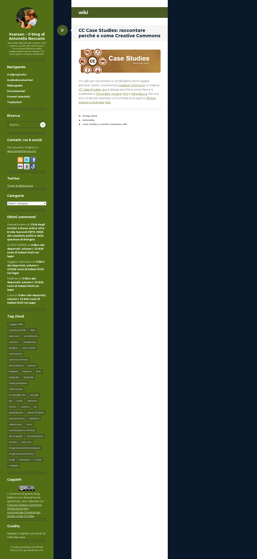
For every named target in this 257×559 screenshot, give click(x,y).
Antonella (88, 120)
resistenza (34, 418)
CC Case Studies (90, 89)
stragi (12, 459)
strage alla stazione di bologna (24, 447)
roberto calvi (15, 424)
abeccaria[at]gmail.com (21, 151)
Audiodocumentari (20, 80)
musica (116, 94)
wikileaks (13, 465)
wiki (124, 124)
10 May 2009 (89, 116)
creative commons (18, 359)
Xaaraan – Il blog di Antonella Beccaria (27, 36)
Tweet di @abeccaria (20, 185)
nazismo (25, 406)
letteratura (139, 94)
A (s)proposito (16, 74)
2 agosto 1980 (16, 324)
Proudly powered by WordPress (27, 547)
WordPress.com (35, 550)
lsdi (10, 400)
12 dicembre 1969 (17, 330)
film (125, 94)
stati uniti (26, 442)
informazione (16, 389)
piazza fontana (17, 418)
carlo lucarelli (28, 347)
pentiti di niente (36, 412)
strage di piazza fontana (21, 453)
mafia (20, 400)
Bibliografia (14, 85)
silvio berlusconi (35, 436)
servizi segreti (16, 436)
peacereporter (16, 412)
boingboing (29, 342)
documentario (16, 365)
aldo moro (14, 336)
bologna (13, 347)
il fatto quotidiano (18, 383)
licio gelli (34, 395)
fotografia (14, 377)
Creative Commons (131, 85)
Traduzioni (14, 102)
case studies (90, 124)
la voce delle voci (17, 395)
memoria (32, 400)
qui (104, 89)
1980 (33, 330)
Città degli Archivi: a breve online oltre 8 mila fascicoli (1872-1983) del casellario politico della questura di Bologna (26, 232)
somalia (13, 442)
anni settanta (31, 336)
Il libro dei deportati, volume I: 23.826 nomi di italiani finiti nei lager (26, 299)
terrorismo (24, 459)
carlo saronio (15, 353)
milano (12, 406)
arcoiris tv (14, 342)
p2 (35, 406)
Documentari (16, 91)
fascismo (27, 371)
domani (32, 365)
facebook (13, 371)
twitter (38, 459)
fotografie (29, 377)
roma (29, 424)
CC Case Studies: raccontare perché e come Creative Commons (119, 33)
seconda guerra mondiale (22, 430)
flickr (38, 371)
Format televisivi (18, 96)
